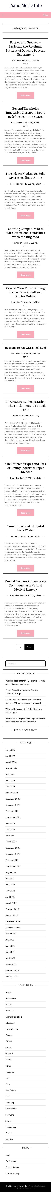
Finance (9, 1035)
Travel (8, 1133)
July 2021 (9, 939)
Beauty (8, 1004)
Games (8, 1047)
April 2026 (10, 756)
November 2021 (12, 927)
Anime (8, 992)
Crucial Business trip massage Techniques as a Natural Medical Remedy (25, 585)
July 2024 (9, 774)
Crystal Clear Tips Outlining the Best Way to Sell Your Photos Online (25, 292)
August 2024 (11, 768)
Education (10, 1023)
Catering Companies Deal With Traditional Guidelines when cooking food (25, 233)
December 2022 (12, 848)
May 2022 (10, 890)
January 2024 (11, 792)
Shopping (9, 1102)
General (9, 1053)
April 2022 (10, 897)
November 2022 (12, 854)
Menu (45, 15)
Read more (26, 95)
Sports (8, 1121)
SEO (7, 1096)
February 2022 (12, 909)
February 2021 (12, 970)
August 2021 (11, 933)
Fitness (8, 1041)
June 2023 (10, 823)
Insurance (9, 1072)
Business (9, 1010)
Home (8, 1066)
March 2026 (11, 762)
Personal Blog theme (25, 1188)
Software (9, 1115)
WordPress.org (12, 1173)
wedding (9, 1139)
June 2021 (10, 946)
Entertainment (11, 1029)
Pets (7, 1084)
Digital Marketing (13, 1017)
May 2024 (10, 786)
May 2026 (10, 750)
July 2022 (9, 878)
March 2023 (11, 841)
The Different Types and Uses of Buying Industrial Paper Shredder (25, 468)
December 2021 (12, 921)
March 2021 (11, 964)
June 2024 (10, 780)
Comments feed (12, 1167)
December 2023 (12, 799)
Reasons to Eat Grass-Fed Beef (25, 347)
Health (8, 1059)
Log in (8, 1155)
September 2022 (12, 866)
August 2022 (11, 872)
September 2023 (12, 817)
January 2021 (11, 976)
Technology (10, 1127)
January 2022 (11, 915)
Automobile (10, 998)
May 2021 (10, 952)
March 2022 (11, 903)
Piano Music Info (25, 5)
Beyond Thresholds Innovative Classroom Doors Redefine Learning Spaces (25, 112)
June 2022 (10, 884)
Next (29, 647)
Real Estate (10, 1090)
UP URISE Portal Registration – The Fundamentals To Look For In (25, 406)
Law (7, 1078)
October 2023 (11, 811)
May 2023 (10, 829)
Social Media (11, 1108)
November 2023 (12, 805)
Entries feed (10, 1161)
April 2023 (10, 835)
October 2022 (11, 860)
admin (25, 63)
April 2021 (10, 958)
